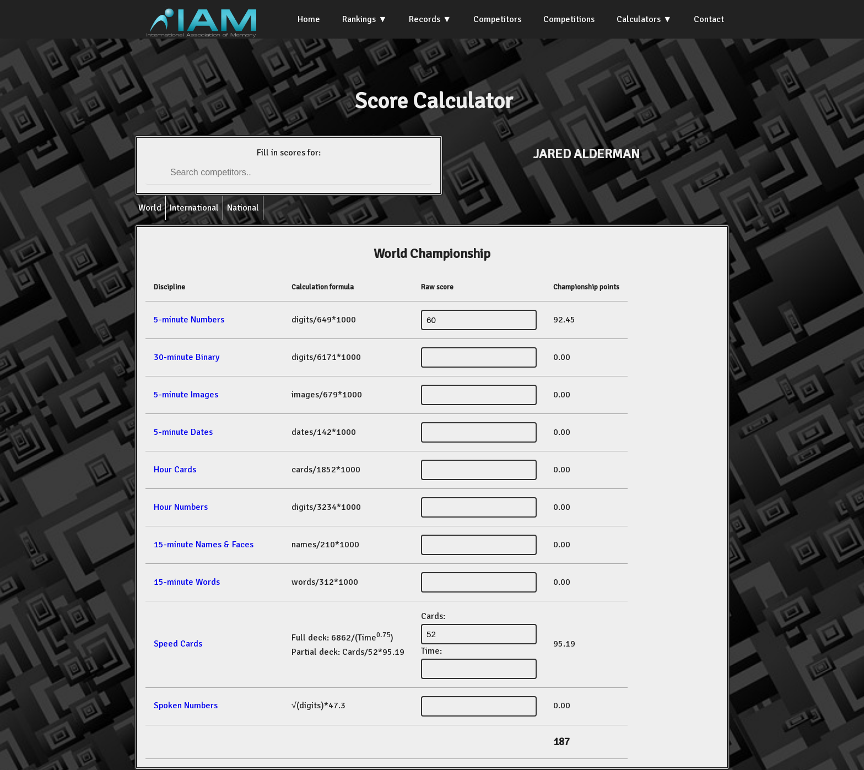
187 (561, 742)
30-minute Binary (186, 357)
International (194, 207)
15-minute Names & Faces (203, 544)
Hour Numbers (181, 507)
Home (309, 19)
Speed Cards (178, 643)
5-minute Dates (183, 432)
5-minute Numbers (189, 319)
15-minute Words (187, 582)
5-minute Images (186, 394)
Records (424, 19)
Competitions (569, 19)
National (243, 207)
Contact (709, 19)
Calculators (639, 19)
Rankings (359, 19)
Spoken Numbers (186, 705)
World (149, 207)
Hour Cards (175, 469)
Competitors (497, 19)
